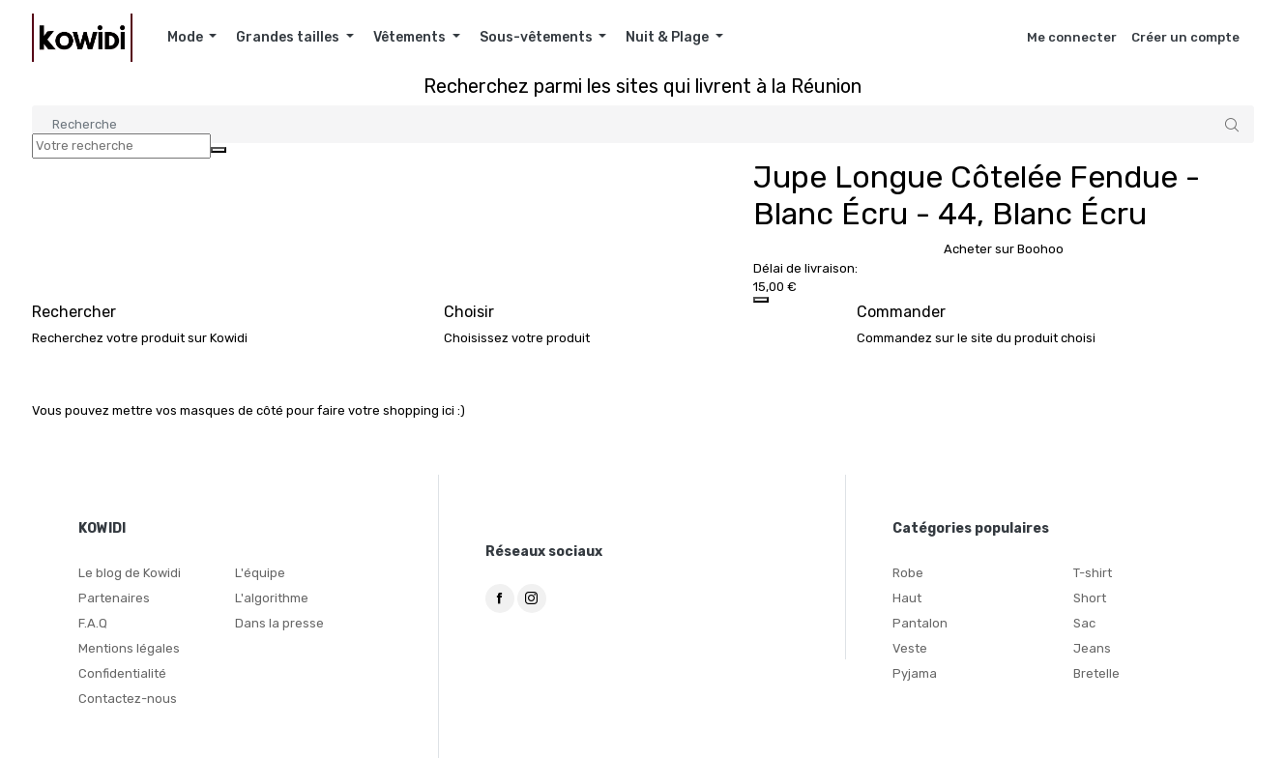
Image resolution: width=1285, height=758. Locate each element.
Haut (906, 598)
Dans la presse (279, 623)
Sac (1084, 623)
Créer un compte (1185, 37)
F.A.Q (92, 623)
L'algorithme (271, 598)
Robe (907, 573)
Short (1089, 598)
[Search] (643, 124)
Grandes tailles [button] (289, 37)
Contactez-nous (127, 698)
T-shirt (1092, 573)
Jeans (1092, 648)
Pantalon (920, 623)
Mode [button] (186, 37)
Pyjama (914, 673)
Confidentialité (122, 673)
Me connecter (1072, 37)
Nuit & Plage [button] (669, 37)
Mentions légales (129, 648)
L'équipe (260, 573)
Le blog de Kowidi (129, 573)
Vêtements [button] (411, 37)
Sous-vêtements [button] (538, 37)
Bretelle (1096, 673)
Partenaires (114, 598)
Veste (909, 648)
